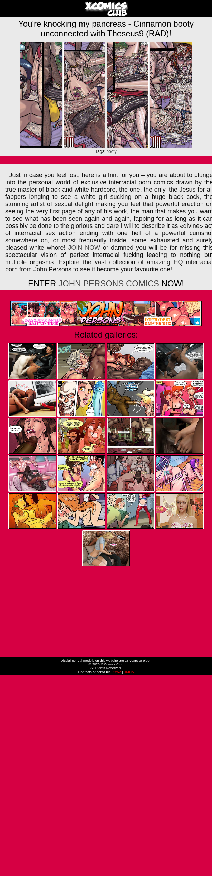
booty (111, 151)
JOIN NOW (84, 247)
